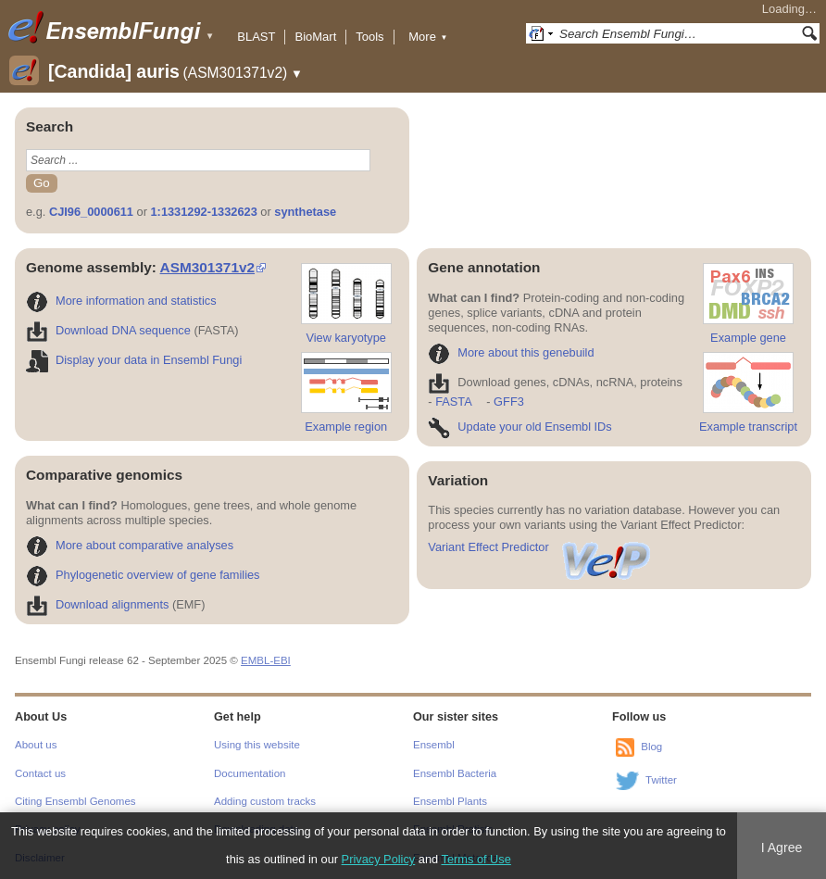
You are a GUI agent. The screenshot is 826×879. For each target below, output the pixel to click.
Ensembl (434, 744)
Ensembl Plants (450, 801)
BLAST (256, 37)
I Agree (782, 847)
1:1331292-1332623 (204, 212)
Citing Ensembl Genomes (75, 801)
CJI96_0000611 (91, 212)
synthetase (305, 212)
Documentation (249, 773)
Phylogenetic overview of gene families (143, 575)
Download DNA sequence (108, 330)
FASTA (453, 401)
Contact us (40, 773)
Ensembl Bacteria (454, 773)
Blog (651, 746)
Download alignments (97, 604)
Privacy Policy (379, 859)
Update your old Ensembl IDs (519, 426)
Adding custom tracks (265, 801)
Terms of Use (476, 859)
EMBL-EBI (266, 660)
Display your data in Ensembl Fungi (134, 360)
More (427, 37)
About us (35, 744)
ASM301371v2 (207, 267)
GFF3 (508, 401)
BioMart (315, 37)
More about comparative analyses (129, 545)
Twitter (661, 779)
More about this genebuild (511, 352)
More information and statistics (121, 301)
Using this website (257, 744)
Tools (369, 37)
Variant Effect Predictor (540, 547)
